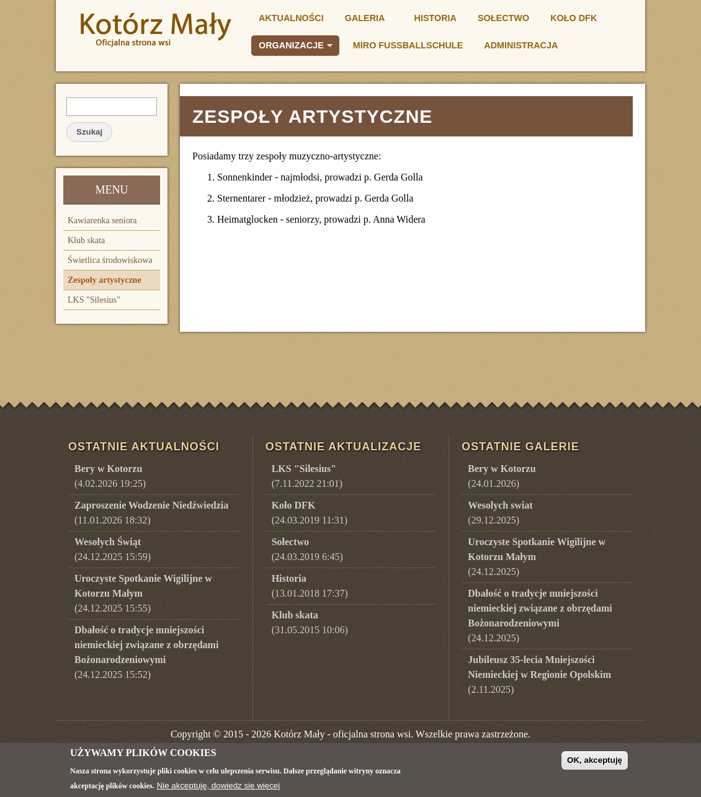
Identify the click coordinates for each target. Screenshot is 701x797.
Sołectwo (503, 18)
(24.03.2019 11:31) (310, 512)
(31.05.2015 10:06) (310, 622)
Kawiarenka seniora (102, 220)
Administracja (521, 45)
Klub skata (86, 240)
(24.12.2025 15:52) (146, 652)
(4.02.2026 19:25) (110, 476)
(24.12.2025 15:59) (112, 549)
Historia (435, 18)
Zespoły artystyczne (104, 280)
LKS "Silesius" (94, 300)
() (501, 476)
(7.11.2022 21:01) (307, 476)
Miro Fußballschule (408, 45)
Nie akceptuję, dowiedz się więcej (218, 789)
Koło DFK (573, 18)
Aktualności (291, 18)
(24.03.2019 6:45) (307, 549)
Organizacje (292, 47)
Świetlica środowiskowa (110, 260)
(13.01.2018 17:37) (310, 586)
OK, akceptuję (594, 763)
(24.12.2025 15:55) (143, 593)
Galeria (365, 20)
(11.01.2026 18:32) (151, 512)
